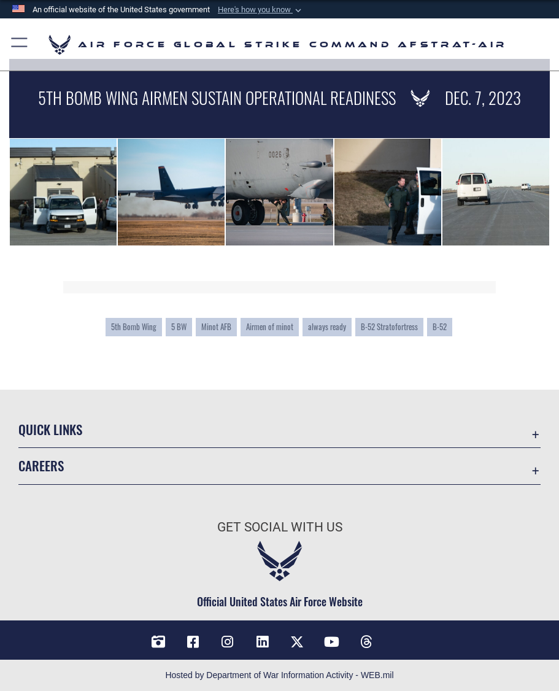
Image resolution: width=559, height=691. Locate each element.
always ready (327, 326)
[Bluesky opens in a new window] (400, 637)
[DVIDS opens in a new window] (158, 642)
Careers (41, 465)
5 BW (179, 326)
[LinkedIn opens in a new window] (262, 642)
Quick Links (50, 429)
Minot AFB (216, 326)
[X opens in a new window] (297, 642)
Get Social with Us (279, 527)
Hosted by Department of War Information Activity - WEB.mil (279, 675)
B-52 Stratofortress (389, 326)
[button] (261, 10)
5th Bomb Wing (133, 326)
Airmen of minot (269, 326)
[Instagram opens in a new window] (227, 642)
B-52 (440, 326)
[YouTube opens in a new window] (331, 642)
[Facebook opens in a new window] (192, 642)
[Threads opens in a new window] (366, 642)
